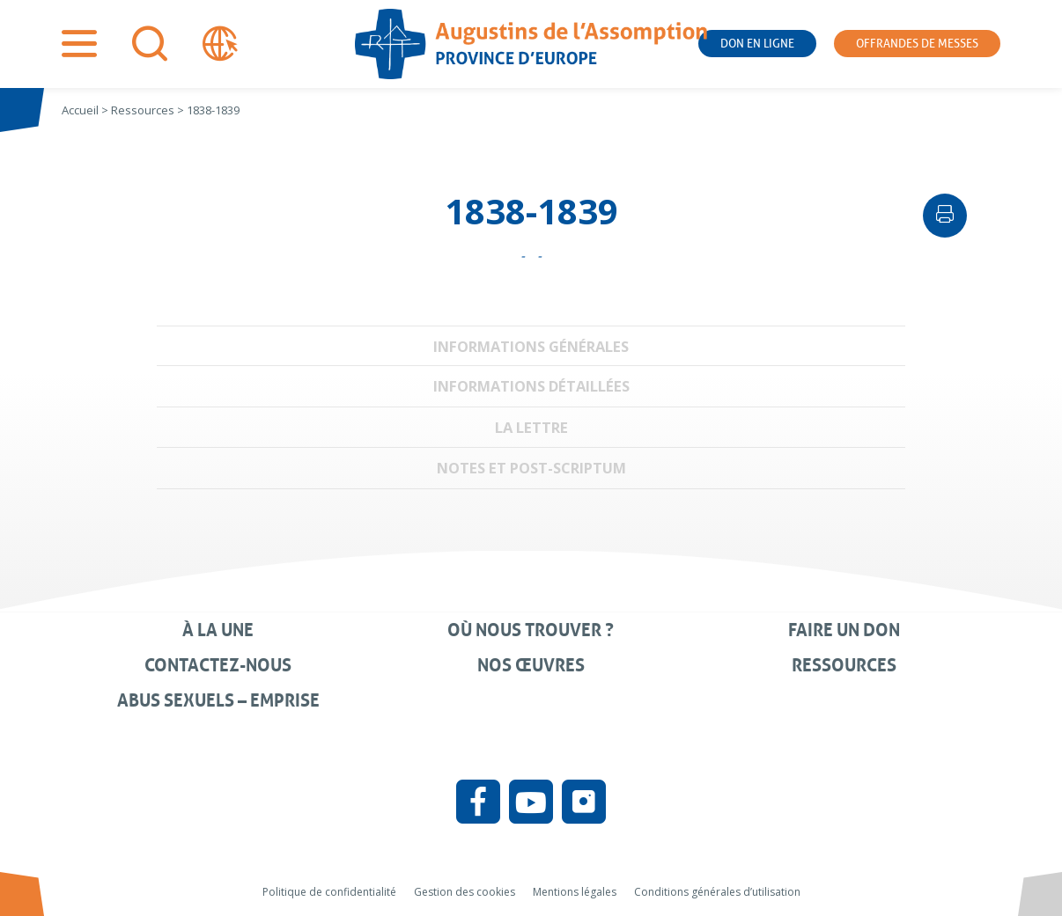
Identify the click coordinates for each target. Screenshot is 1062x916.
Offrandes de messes (917, 43)
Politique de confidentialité (329, 891)
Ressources (844, 665)
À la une (218, 630)
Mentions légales (574, 891)
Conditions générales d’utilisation (717, 891)
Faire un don (844, 630)
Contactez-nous (217, 665)
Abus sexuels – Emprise (218, 700)
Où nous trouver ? (530, 630)
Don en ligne (757, 43)
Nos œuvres (531, 665)
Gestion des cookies (464, 891)
